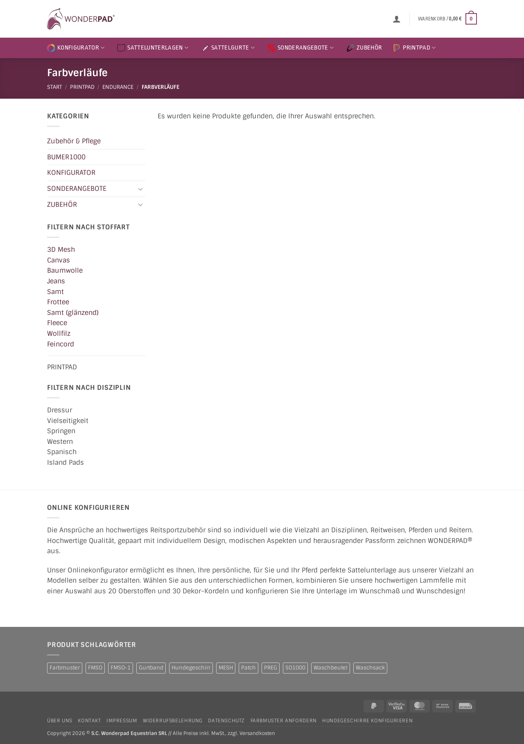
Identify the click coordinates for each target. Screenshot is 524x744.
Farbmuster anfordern (284, 720)
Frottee (58, 302)
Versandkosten (257, 733)
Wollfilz (58, 333)
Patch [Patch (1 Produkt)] (248, 667)
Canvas (58, 260)
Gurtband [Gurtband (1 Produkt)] (151, 667)
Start (54, 87)
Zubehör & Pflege (74, 141)
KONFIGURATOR (75, 48)
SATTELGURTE (228, 48)
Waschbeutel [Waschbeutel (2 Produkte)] (331, 667)
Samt (55, 291)
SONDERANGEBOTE (300, 48)
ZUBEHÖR (364, 48)
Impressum (122, 720)
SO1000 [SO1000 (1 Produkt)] (295, 667)
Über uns (59, 720)
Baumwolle (65, 270)
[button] (397, 19)
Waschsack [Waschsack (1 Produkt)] (370, 667)
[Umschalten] (140, 188)
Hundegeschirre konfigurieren (367, 720)
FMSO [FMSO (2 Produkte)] (95, 667)
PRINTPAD (414, 48)
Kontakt (89, 720)
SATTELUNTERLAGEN (152, 48)
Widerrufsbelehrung (173, 720)
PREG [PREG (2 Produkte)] (270, 667)
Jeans (56, 281)
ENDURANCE (117, 87)
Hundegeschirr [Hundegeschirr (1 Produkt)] (191, 667)
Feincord (60, 343)
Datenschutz (226, 720)
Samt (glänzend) (73, 312)
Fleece (57, 323)
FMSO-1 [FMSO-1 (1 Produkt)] (121, 667)
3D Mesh (61, 249)
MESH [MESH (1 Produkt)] (226, 667)
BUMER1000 (66, 156)
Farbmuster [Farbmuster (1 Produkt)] (65, 667)
